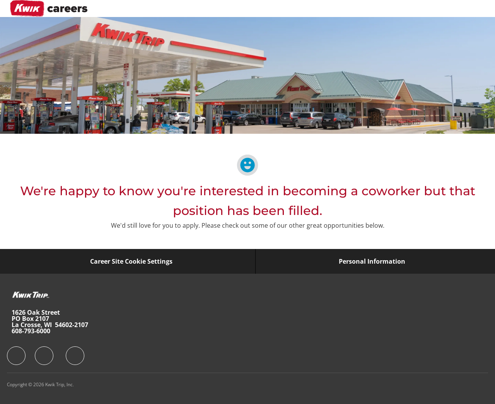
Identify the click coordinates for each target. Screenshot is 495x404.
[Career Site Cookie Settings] (131, 261)
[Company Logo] (48, 8)
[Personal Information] (372, 261)
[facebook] (16, 355)
